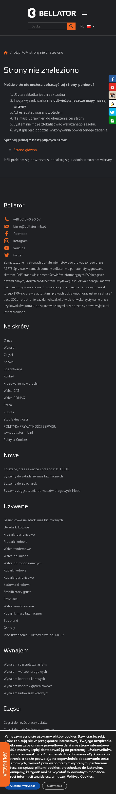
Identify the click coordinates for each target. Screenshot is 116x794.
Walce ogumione (16, 556)
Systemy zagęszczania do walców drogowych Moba (42, 490)
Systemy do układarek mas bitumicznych (33, 476)
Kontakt (9, 376)
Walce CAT (11, 390)
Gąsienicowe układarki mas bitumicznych (33, 520)
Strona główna (6, 52)
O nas (8, 340)
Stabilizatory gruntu (18, 592)
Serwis (9, 362)
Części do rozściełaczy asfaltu (26, 722)
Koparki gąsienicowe (19, 577)
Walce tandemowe (17, 548)
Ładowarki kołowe (17, 584)
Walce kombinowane (19, 606)
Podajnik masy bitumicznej (23, 613)
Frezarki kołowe (15, 541)
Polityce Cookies (80, 776)
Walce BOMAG (14, 398)
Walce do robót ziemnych (22, 563)
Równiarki (11, 599)
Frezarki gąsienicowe (19, 534)
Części (8, 354)
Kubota (9, 412)
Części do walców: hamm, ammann (29, 729)
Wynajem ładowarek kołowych (26, 693)
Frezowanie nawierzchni (21, 383)
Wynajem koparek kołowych (24, 678)
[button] (71, 26)
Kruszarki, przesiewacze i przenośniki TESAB (36, 469)
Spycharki (11, 620)
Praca (8, 405)
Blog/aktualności (16, 419)
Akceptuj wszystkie (22, 786)
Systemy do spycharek (20, 483)
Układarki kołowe (16, 527)
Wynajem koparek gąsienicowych (28, 686)
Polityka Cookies (16, 439)
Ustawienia (54, 786)
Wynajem (10, 347)
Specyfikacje (13, 369)
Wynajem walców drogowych (25, 671)
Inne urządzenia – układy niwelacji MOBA (34, 635)
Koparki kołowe (15, 570)
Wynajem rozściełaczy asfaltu (25, 664)
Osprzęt (9, 627)
